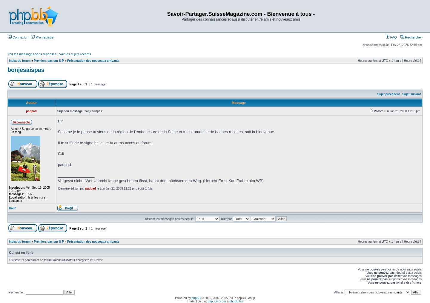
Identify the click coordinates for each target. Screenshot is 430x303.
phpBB (196, 298)
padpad (90, 188)
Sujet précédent (388, 94)
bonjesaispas (25, 70)
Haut (12, 208)
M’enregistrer (43, 37)
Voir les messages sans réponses (31, 54)
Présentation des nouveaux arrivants (93, 60)
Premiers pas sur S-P (49, 60)
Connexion (18, 37)
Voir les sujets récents (75, 54)
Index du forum (19, 60)
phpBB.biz (236, 301)
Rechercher (411, 37)
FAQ (391, 37)
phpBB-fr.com (217, 301)
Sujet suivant (411, 94)
